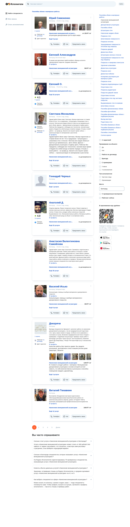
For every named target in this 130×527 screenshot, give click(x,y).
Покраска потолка (107, 41)
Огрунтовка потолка (108, 95)
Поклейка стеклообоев (109, 132)
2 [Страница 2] (38, 427)
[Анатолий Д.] (41, 207)
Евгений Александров (62, 54)
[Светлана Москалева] (41, 118)
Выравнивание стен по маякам (111, 103)
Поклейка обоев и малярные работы (109, 16)
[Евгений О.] (41, 89)
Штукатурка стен (106, 30)
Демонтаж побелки (107, 74)
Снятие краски (106, 135)
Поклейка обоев (106, 27)
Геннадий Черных (60, 176)
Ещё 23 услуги (54, 94)
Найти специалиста (14, 13)
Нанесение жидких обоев (109, 33)
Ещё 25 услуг (54, 270)
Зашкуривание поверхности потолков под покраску (110, 45)
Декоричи (55, 323)
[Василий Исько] (41, 291)
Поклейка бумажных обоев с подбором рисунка (111, 128)
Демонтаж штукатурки (108, 68)
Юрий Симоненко (59, 18)
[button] (55, 44)
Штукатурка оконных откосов (111, 55)
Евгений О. (55, 84)
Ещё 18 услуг (54, 160)
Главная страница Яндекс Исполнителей (14, 4)
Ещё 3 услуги (54, 374)
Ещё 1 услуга (54, 187)
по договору (40, 35)
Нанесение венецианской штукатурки (63, 33)
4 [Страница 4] (47, 427)
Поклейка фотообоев (108, 111)
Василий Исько (58, 286)
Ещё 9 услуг (53, 39)
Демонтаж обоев (106, 52)
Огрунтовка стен (106, 87)
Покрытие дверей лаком (109, 92)
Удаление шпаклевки (108, 65)
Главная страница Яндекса (7, 4)
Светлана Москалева (61, 113)
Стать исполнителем (15, 24)
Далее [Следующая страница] (58, 427)
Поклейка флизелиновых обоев (112, 109)
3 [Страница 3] (43, 427)
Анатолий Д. (56, 202)
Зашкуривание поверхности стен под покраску (112, 59)
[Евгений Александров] (41, 59)
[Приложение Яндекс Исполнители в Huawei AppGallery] (105, 248)
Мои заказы (11, 19)
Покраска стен (106, 36)
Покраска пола (106, 81)
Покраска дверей (107, 49)
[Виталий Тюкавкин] (41, 395)
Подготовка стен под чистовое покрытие (111, 99)
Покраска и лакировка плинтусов (112, 62)
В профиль (53, 64)
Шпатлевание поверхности (110, 39)
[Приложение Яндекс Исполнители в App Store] (105, 237)
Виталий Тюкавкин (60, 390)
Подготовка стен (106, 122)
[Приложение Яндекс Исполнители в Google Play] (105, 243)
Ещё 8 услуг (53, 307)
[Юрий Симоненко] (41, 23)
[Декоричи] (41, 328)
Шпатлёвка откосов (107, 106)
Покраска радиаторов (108, 90)
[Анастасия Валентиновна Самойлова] (41, 246)
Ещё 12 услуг (54, 411)
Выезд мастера (106, 119)
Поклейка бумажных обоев (110, 125)
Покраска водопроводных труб (111, 84)
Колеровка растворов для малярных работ (110, 77)
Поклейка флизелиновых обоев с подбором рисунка (112, 115)
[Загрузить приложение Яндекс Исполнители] (111, 216)
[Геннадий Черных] (41, 181)
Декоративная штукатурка (110, 25)
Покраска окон (106, 71)
